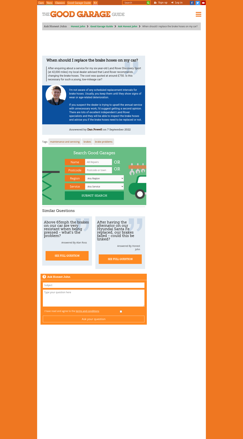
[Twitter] (197, 2)
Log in (177, 2)
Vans (49, 3)
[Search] (148, 3)
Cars (41, 3)
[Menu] (198, 14)
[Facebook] (191, 2)
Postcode (74, 170)
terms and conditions (87, 311)
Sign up (160, 2)
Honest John (78, 26)
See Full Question (67, 255)
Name (75, 162)
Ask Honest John (127, 26)
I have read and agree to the (71, 311)
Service (75, 186)
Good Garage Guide (79, 3)
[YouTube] (203, 2)
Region (75, 178)
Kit (95, 3)
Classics (60, 3)
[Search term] (136, 2)
